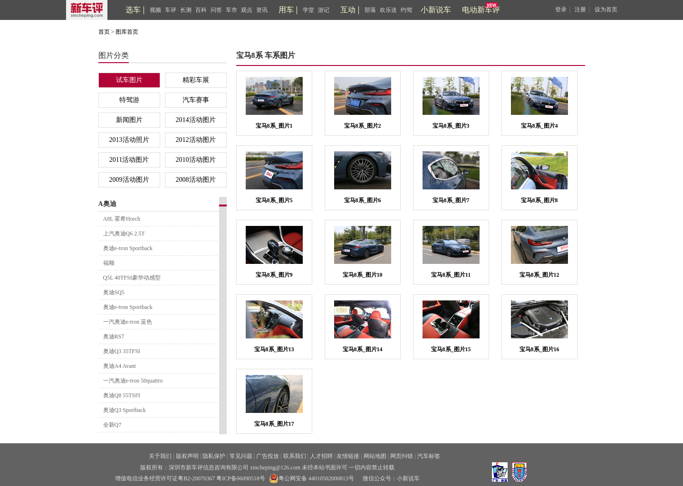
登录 (561, 9)
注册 (580, 9)
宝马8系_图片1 (274, 125)
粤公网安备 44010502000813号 (311, 478)
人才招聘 (321, 456)
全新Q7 (112, 424)
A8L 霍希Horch (122, 218)
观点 (246, 10)
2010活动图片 (196, 159)
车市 (231, 10)
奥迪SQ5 (114, 292)
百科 (201, 10)
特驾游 (129, 99)
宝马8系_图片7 (451, 200)
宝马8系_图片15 (451, 349)
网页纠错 (401, 456)
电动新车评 (481, 10)
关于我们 (160, 456)
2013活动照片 (129, 139)
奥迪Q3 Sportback (124, 410)
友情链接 (348, 456)
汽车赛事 (196, 99)
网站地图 (375, 456)
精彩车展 (196, 80)
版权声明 (187, 456)
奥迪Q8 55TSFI (121, 395)
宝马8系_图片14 (363, 349)
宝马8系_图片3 (451, 125)
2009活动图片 (129, 179)
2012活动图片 (196, 139)
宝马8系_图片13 (274, 349)
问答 (216, 10)
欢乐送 (388, 10)
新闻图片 (129, 119)
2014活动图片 (196, 119)
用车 (286, 10)
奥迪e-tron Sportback (128, 248)
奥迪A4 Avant (119, 366)
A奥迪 (107, 203)
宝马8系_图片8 (539, 200)
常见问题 (241, 456)
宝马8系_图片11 (451, 274)
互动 (348, 10)
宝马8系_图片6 (362, 200)
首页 (104, 31)
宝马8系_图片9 (274, 274)
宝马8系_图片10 (363, 274)
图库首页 (126, 31)
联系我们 (294, 456)
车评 (170, 10)
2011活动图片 (129, 159)
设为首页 (606, 9)
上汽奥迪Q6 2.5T (124, 233)
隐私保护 (213, 456)
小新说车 (436, 10)
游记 (323, 10)
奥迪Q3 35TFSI (121, 351)
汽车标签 (428, 456)
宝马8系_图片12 (539, 274)
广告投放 (267, 456)
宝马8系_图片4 (539, 125)
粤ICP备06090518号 (240, 478)
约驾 (406, 10)
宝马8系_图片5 (274, 200)
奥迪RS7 (114, 336)
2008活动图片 (196, 179)
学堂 (308, 10)
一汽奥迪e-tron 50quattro (133, 380)
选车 (133, 10)
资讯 (262, 10)
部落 (370, 10)
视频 (155, 10)
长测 (186, 10)
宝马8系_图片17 (274, 424)
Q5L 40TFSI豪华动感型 (132, 277)
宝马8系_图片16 (539, 349)
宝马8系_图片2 (362, 125)
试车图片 (129, 80)
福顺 (109, 263)
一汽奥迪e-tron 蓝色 (128, 321)
